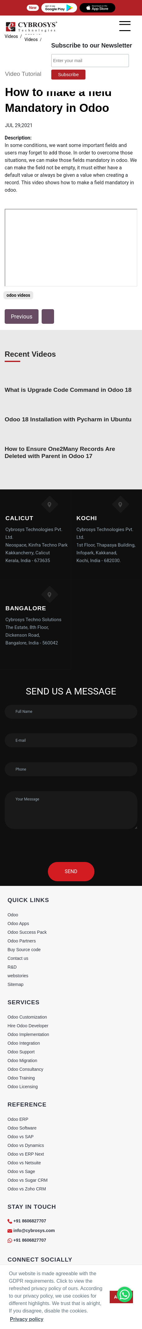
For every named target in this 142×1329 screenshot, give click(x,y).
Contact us (17, 958)
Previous (21, 316)
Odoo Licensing (22, 1086)
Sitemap (15, 984)
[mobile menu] (125, 26)
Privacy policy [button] (27, 1319)
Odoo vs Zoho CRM (26, 1188)
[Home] (31, 31)
